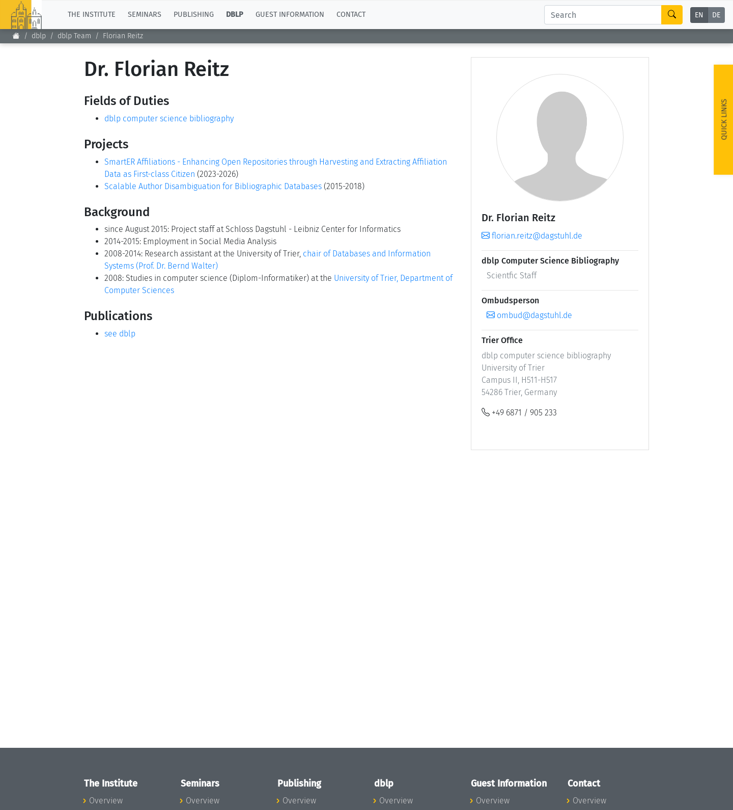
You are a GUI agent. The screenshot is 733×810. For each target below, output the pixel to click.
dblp (39, 36)
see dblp (119, 333)
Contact (350, 14)
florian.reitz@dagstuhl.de (532, 236)
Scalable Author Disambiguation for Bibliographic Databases (213, 186)
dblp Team (74, 36)
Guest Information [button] (290, 14)
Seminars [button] (144, 14)
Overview (106, 800)
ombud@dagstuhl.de (529, 315)
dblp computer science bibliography (169, 118)
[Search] (603, 14)
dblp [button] (234, 14)
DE (716, 15)
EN (699, 15)
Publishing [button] (194, 14)
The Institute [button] (92, 14)
